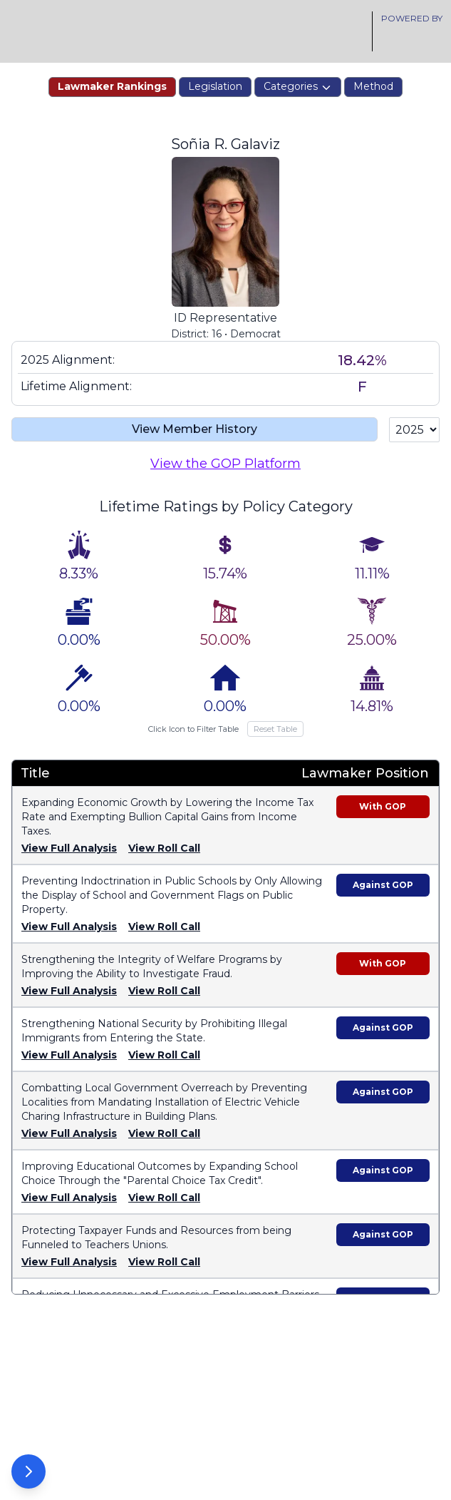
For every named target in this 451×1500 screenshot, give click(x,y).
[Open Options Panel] (28, 1471)
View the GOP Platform (225, 482)
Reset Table (275, 747)
